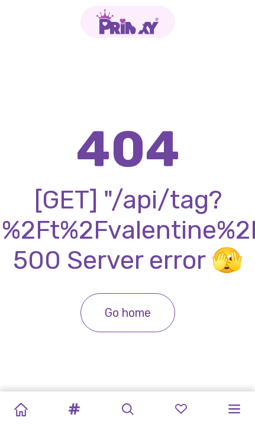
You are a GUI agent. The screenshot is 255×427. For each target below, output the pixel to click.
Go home (128, 313)
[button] (74, 409)
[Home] (20, 409)
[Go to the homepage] (127, 22)
